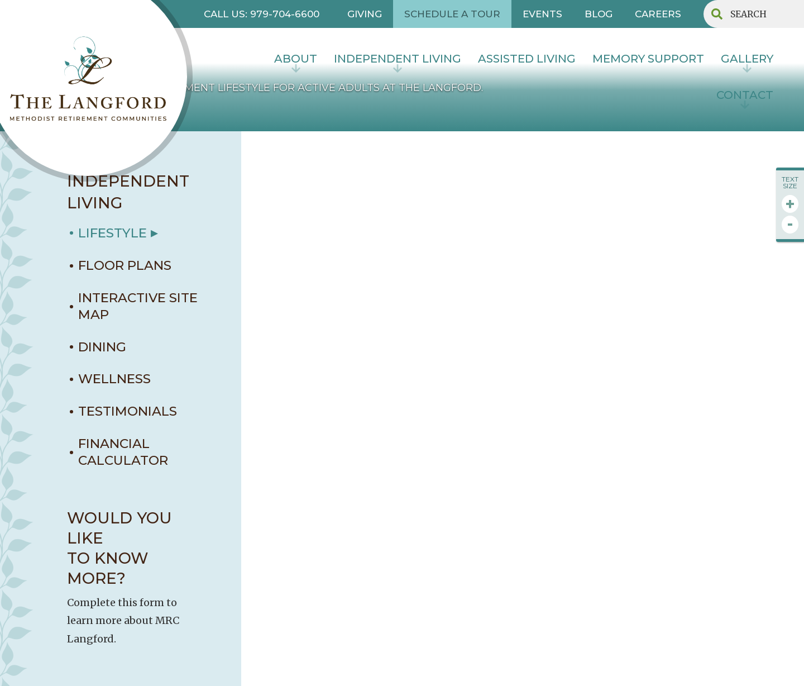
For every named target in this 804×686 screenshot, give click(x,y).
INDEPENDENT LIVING (397, 58)
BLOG (598, 14)
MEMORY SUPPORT (648, 58)
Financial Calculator (123, 452)
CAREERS (658, 14)
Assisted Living (527, 58)
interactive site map (138, 306)
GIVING (364, 14)
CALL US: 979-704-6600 (261, 14)
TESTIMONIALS (127, 411)
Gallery (747, 58)
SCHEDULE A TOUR (452, 14)
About (295, 58)
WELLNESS (114, 379)
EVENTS (542, 14)
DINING (102, 347)
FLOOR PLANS (124, 265)
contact (744, 95)
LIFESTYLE (112, 233)
